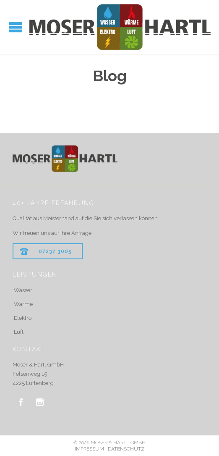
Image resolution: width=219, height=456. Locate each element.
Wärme (23, 304)
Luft (18, 332)
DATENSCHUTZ (126, 449)
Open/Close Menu (15, 27)
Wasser (23, 290)
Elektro (22, 318)
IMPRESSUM (89, 449)
